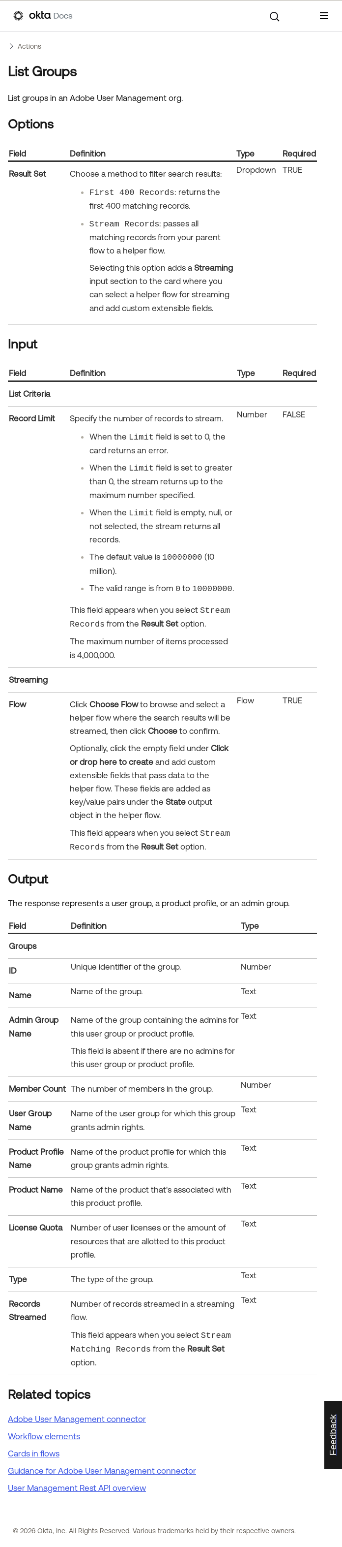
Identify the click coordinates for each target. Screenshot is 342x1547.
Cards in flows (33, 1453)
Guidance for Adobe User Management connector (102, 1471)
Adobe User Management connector (77, 1419)
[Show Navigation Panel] (324, 16)
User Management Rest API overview (77, 1488)
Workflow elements (44, 1436)
